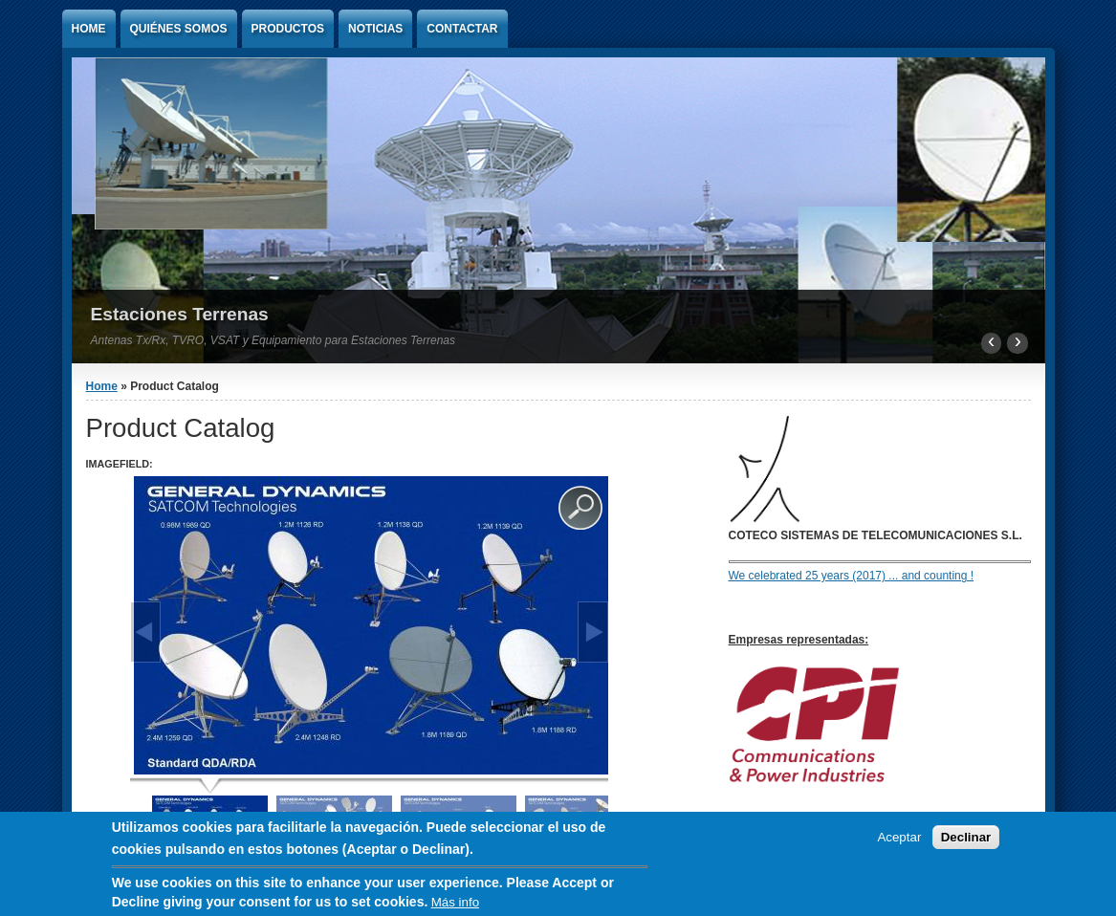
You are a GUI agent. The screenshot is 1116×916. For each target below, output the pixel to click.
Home (89, 28)
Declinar (966, 838)
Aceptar (899, 838)
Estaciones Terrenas (180, 314)
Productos (288, 28)
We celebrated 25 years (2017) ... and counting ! (851, 575)
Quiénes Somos (179, 28)
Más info (455, 904)
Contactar (462, 28)
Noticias (375, 28)
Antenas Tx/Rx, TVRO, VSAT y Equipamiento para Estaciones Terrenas (273, 340)
